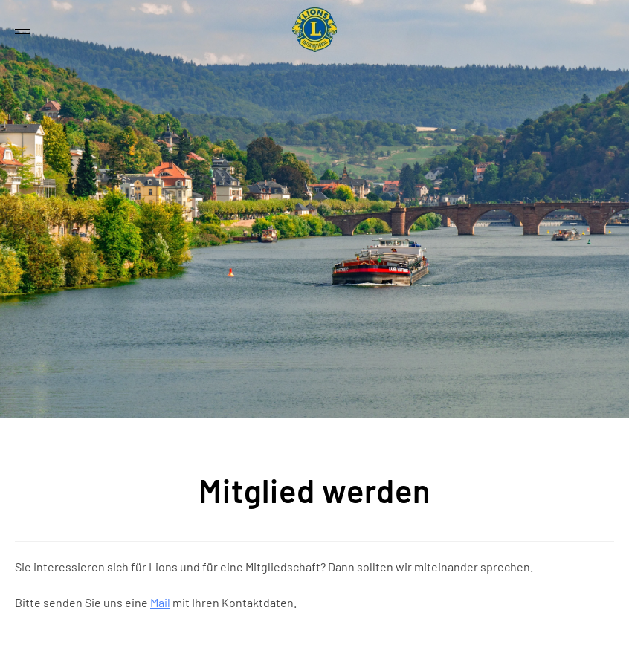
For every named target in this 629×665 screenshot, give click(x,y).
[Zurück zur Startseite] (314, 29)
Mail (160, 602)
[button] (22, 29)
